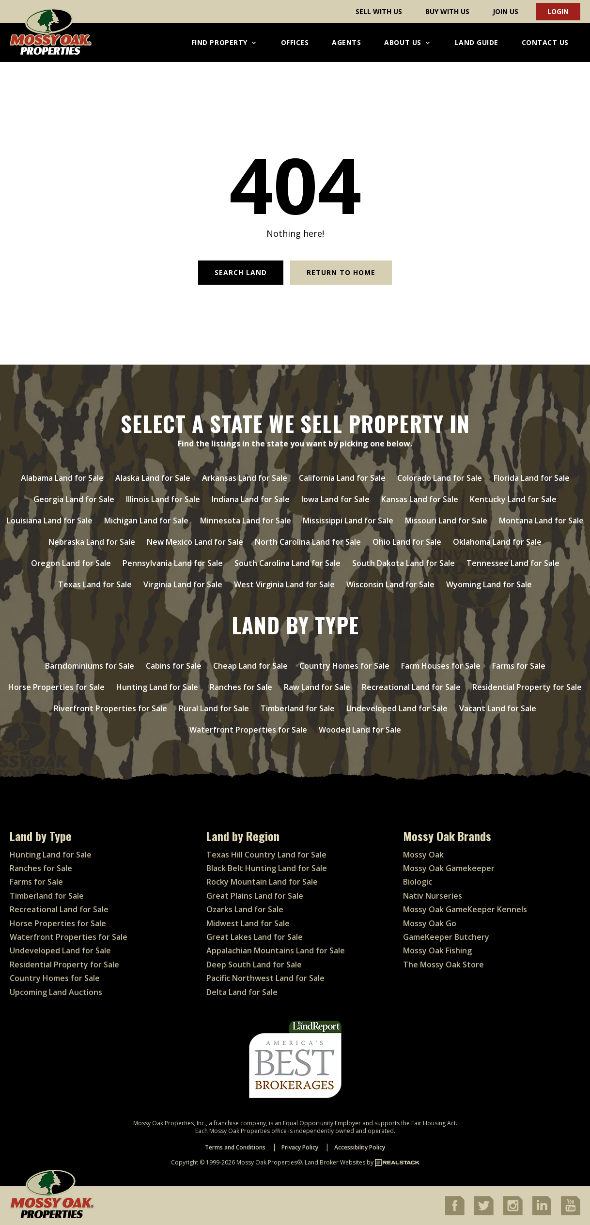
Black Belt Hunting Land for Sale (266, 868)
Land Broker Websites (335, 1162)
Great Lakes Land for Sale (254, 937)
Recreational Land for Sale (411, 687)
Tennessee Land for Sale (512, 563)
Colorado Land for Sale (439, 478)
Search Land (241, 272)
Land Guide (476, 42)
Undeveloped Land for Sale (397, 708)
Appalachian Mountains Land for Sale (275, 950)
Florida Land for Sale (532, 478)
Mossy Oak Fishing (437, 950)
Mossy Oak (423, 854)
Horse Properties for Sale (56, 687)
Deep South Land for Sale (254, 964)
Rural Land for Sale (214, 708)
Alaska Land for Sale (152, 478)
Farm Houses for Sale (441, 665)
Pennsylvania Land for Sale (173, 563)
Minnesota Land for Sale (245, 520)
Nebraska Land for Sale (91, 541)
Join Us (505, 11)
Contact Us (545, 42)
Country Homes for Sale (344, 665)
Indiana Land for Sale (251, 499)
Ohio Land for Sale (407, 541)
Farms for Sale (518, 665)
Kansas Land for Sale (419, 499)
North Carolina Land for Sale (308, 541)
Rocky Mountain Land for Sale (262, 881)
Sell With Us (379, 11)
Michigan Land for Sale (146, 520)
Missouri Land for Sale (446, 520)
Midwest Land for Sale (248, 923)
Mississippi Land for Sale (348, 520)
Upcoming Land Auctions (56, 992)
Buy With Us (447, 11)
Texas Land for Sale (95, 584)
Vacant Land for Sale (497, 708)
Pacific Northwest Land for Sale (265, 978)
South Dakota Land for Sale (403, 563)
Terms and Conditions (235, 1147)
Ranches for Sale (241, 687)
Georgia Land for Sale (73, 499)
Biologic (417, 881)
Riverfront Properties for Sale (110, 708)
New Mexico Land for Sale (195, 541)
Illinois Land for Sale (163, 499)
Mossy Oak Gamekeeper (449, 868)
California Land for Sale (342, 478)
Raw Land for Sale (317, 687)
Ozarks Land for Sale (244, 909)
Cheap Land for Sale (250, 665)
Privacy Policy (299, 1147)
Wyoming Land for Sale (489, 584)
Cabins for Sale (174, 665)
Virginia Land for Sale (182, 584)
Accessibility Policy (359, 1147)
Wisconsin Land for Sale (390, 584)
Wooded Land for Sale (360, 729)
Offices (295, 42)
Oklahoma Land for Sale (497, 541)
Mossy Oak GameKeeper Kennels (465, 909)
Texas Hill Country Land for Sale (266, 854)
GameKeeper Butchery (446, 937)
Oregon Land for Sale (71, 563)
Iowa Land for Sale (335, 499)
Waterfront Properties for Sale (248, 729)
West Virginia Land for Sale (284, 584)
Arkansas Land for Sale (244, 478)
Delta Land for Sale (242, 992)
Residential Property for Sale (527, 687)
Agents (346, 42)
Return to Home (341, 272)
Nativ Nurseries (432, 895)
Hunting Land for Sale (157, 687)
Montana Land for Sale (541, 520)
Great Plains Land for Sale (254, 895)
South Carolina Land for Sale (287, 563)
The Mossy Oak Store (443, 964)
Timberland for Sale (298, 708)
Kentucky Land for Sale (513, 499)
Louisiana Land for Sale (50, 520)
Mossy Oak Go (429, 923)
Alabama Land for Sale (62, 478)
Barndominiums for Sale (89, 665)
